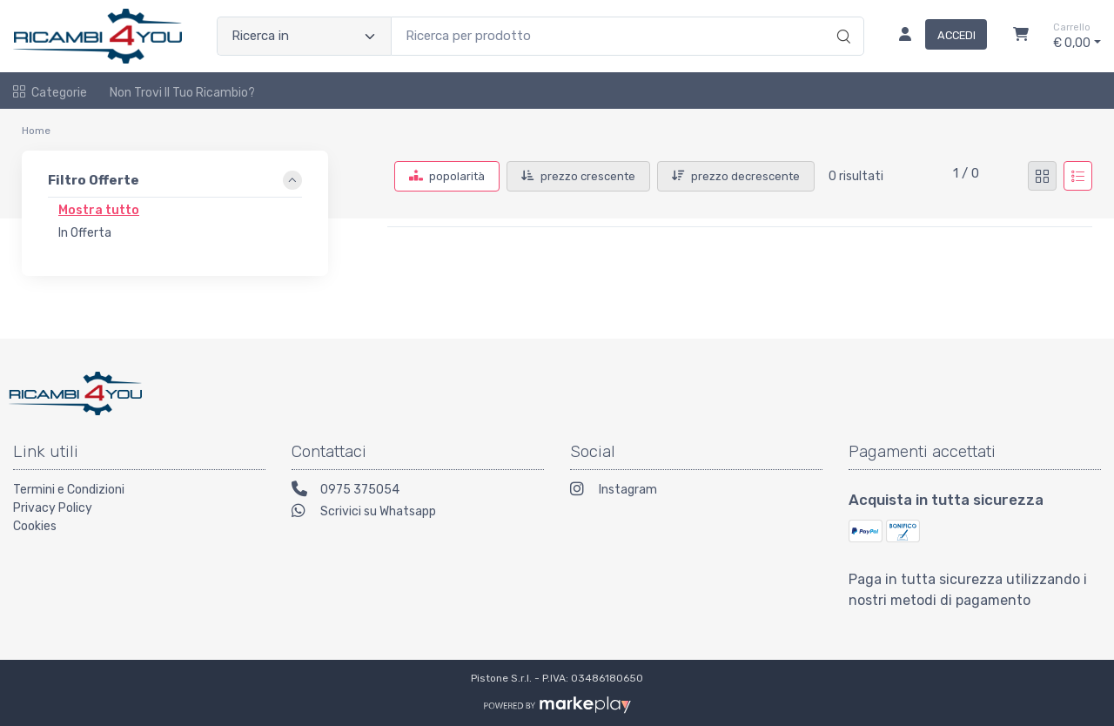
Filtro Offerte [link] (93, 180)
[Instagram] (696, 491)
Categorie (50, 92)
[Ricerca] (841, 18)
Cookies (35, 526)
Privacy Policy (52, 508)
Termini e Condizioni (68, 489)
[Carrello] (1021, 37)
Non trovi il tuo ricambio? (182, 92)
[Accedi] (936, 37)
